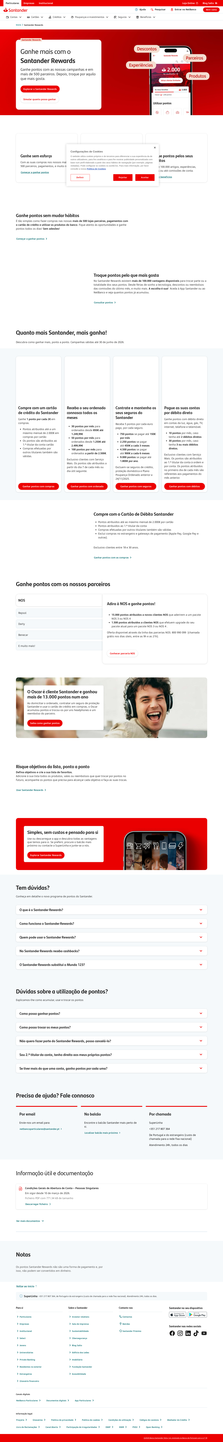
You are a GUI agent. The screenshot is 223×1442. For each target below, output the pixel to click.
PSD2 (136, 1427)
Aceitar (145, 177)
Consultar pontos (105, 302)
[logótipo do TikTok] (196, 1333)
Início (18, 24)
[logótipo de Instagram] (180, 1333)
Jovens (21, 1345)
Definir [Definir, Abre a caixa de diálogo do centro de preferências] (80, 177)
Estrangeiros (24, 1374)
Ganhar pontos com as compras (113, 557)
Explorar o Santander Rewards (40, 89)
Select (21, 1338)
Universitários (24, 1352)
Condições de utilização (121, 1420)
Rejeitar (123, 177)
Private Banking (25, 1359)
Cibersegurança (78, 1338)
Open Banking (154, 1427)
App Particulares (84, 1400)
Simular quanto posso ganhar (39, 99)
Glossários (39, 1420)
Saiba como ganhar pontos (45, 723)
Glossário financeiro (27, 1381)
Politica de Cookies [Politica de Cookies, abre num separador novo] (96, 169)
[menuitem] (12, 3)
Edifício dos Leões (79, 1352)
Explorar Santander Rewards (46, 855)
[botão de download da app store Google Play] (197, 1315)
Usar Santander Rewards (31, 790)
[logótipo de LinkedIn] (188, 1333)
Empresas (22, 1324)
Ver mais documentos (28, 1221)
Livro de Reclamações (28, 1427)
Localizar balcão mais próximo (102, 1132)
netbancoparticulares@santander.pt (40, 1129)
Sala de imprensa (79, 1324)
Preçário (22, 1420)
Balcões (124, 1324)
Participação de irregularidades (83, 1427)
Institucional (24, 1331)
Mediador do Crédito (178, 1420)
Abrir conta (211, 9)
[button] (111, 600)
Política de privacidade (64, 1420)
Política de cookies (92, 1420)
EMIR (123, 1427)
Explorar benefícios (161, 176)
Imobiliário (75, 1359)
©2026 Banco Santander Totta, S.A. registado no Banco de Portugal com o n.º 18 (175, 1438)
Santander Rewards (33, 25)
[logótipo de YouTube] (204, 1333)
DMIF (110, 1427)
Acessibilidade (77, 1374)
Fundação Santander (80, 1367)
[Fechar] (155, 147)
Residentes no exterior (29, 1367)
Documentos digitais (58, 1400)
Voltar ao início (26, 1286)
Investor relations (79, 1317)
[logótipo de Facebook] (172, 1333)
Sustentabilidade (79, 1331)
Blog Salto (75, 1345)
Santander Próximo (130, 1331)
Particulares (23, 1317)
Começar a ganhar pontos (35, 172)
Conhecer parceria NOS (122, 653)
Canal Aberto (53, 1427)
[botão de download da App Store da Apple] (177, 1315)
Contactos (125, 1317)
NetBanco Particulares (28, 1400)
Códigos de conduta (151, 1420)
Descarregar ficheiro (36, 1204)
